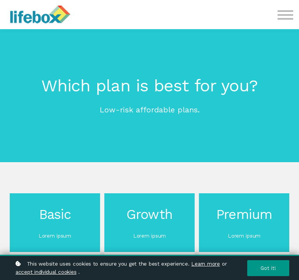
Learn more (205, 264)
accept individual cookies (46, 272)
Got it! (268, 268)
